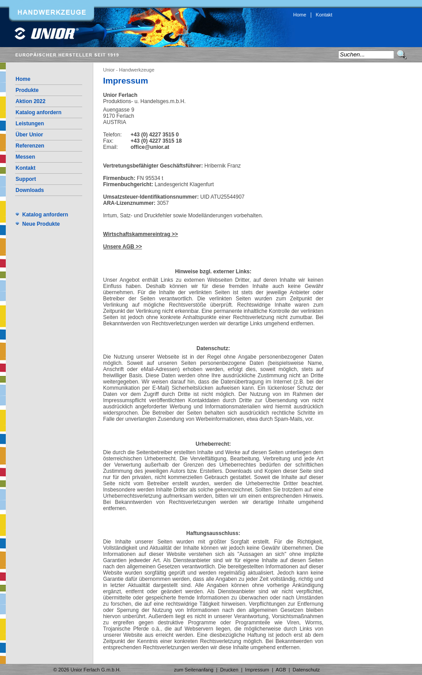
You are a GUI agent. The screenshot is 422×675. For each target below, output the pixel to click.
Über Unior (29, 135)
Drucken (229, 669)
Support (26, 179)
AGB (281, 669)
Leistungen (30, 123)
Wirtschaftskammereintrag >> (140, 234)
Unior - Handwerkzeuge (129, 69)
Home (299, 14)
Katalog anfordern (38, 112)
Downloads (30, 190)
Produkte (27, 90)
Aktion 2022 (30, 101)
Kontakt (324, 14)
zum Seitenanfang (194, 669)
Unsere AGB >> (122, 247)
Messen (25, 157)
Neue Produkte (41, 224)
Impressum (257, 669)
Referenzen (30, 146)
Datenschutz (306, 669)
